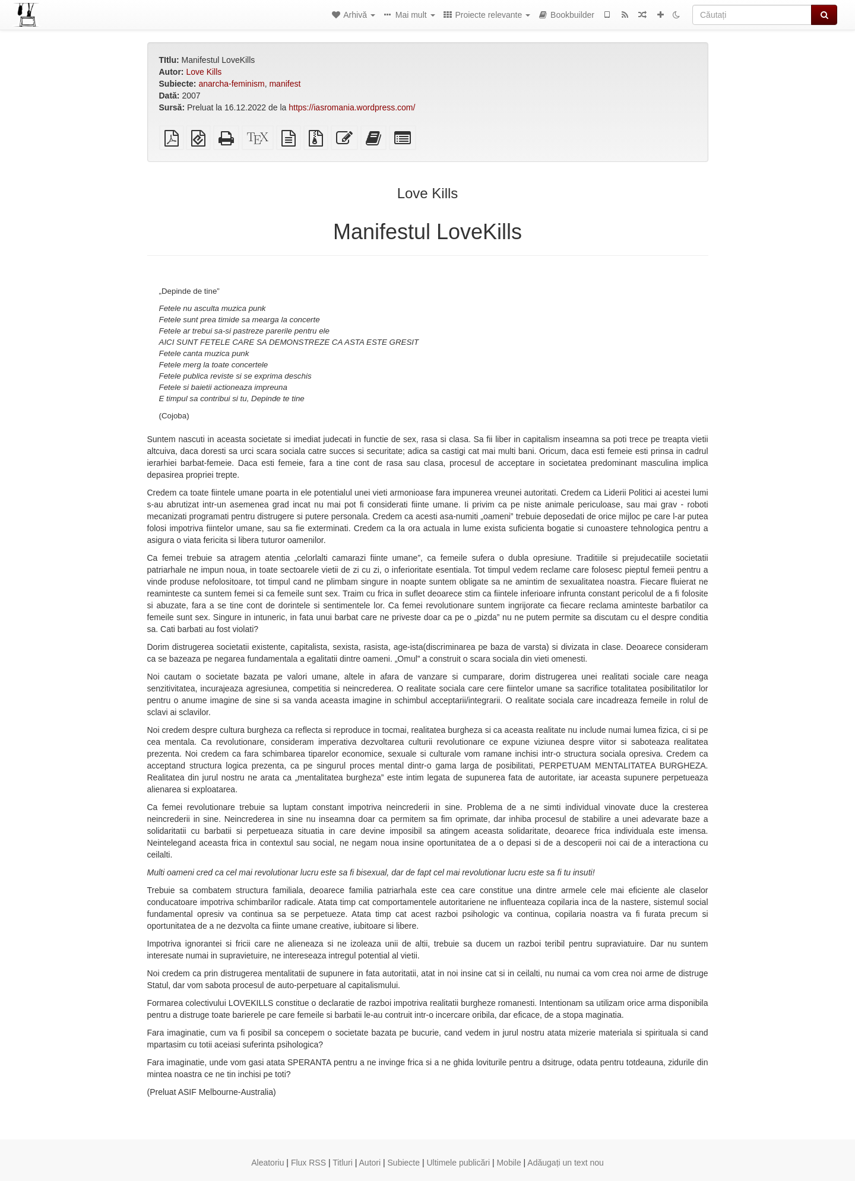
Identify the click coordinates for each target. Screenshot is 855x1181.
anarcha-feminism (231, 83)
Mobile (508, 1162)
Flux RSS (308, 1162)
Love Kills (203, 72)
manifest (284, 83)
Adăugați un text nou (565, 1162)
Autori (370, 1162)
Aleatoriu (267, 1162)
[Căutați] (752, 15)
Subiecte (404, 1162)
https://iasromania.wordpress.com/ (352, 107)
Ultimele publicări (458, 1162)
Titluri (342, 1162)
